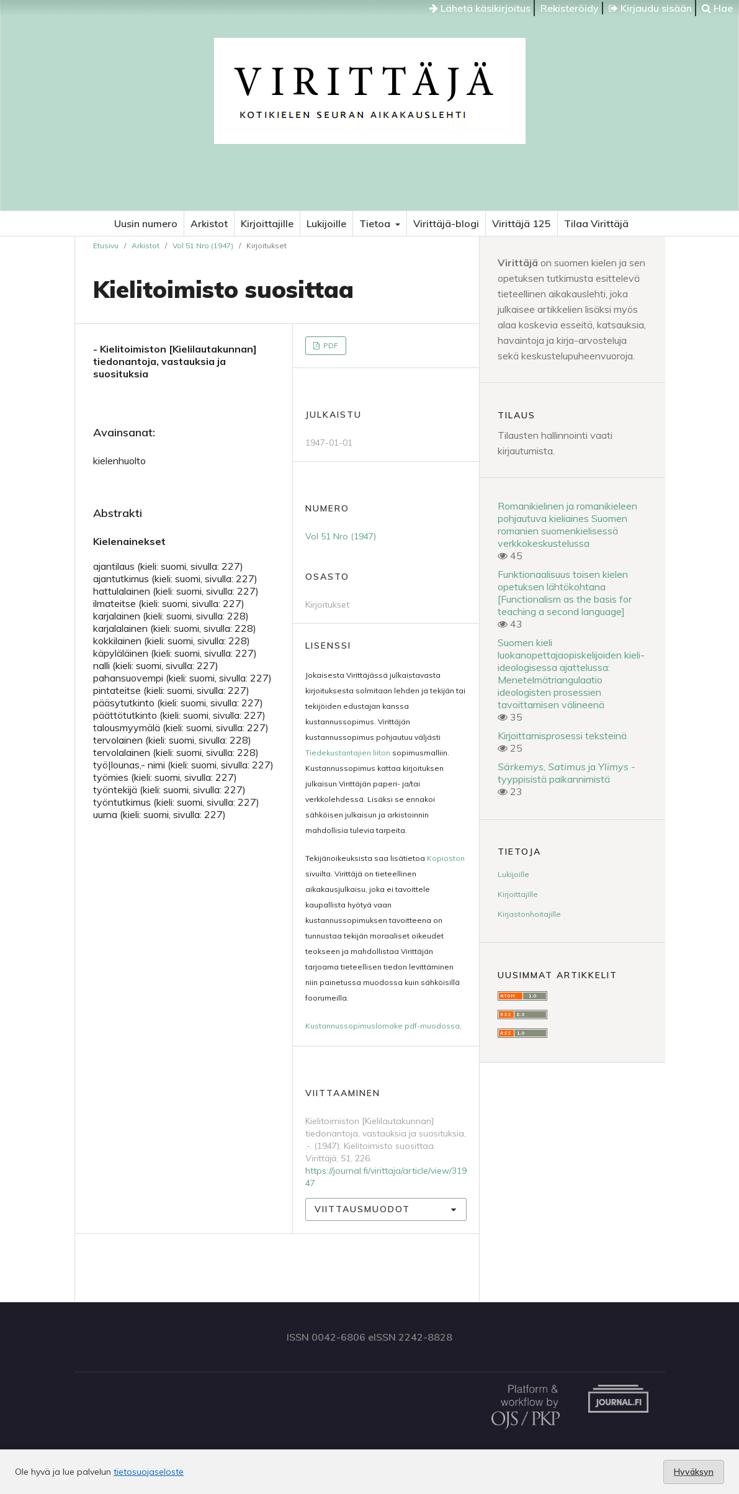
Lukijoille (326, 223)
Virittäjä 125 (521, 223)
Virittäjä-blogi (446, 223)
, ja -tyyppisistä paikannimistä (566, 772)
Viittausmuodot (362, 1209)
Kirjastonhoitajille (529, 914)
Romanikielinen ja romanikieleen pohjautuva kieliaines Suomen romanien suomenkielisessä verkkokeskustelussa (567, 524)
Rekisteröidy (569, 8)
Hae (717, 8)
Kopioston (446, 858)
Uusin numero (145, 223)
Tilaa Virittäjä (596, 223)
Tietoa (376, 223)
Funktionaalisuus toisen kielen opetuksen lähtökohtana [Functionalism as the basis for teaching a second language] (565, 593)
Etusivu (106, 245)
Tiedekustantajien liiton (347, 752)
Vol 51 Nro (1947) (202, 245)
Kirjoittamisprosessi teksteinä (562, 735)
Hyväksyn (694, 1471)
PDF (329, 345)
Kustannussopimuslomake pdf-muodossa (382, 1025)
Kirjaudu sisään (650, 8)
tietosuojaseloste (149, 1471)
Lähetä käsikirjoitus (480, 8)
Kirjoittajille (267, 223)
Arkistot (209, 223)
